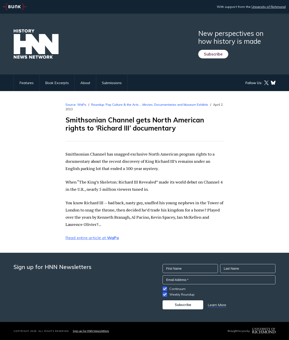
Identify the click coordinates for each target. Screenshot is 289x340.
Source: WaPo (75, 105)
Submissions (112, 82)
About (85, 82)
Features (26, 82)
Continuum (177, 289)
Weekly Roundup (182, 294)
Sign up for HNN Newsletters (91, 331)
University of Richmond (269, 7)
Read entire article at (92, 237)
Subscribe (213, 54)
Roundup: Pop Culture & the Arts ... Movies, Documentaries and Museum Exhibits (149, 105)
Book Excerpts (57, 82)
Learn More (217, 305)
